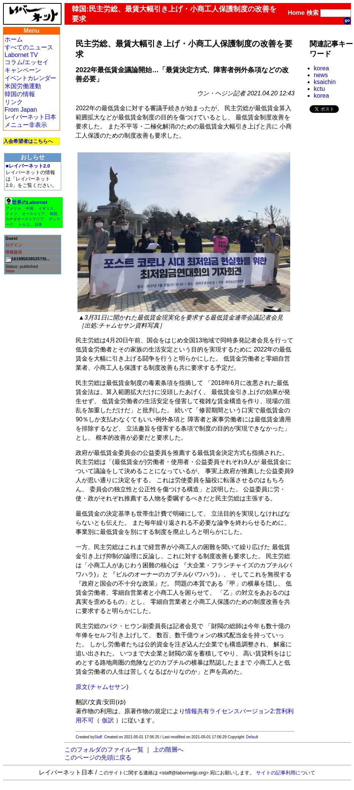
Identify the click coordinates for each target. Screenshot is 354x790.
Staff (98, 737)
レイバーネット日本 (30, 117)
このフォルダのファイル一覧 (104, 749)
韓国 (53, 214)
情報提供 (13, 252)
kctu (319, 88)
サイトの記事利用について (285, 773)
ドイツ (11, 214)
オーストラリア (30, 219)
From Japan (21, 109)
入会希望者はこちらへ (28, 141)
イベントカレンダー (30, 78)
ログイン (13, 244)
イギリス (46, 208)
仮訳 (108, 720)
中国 (29, 208)
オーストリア (33, 214)
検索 (313, 12)
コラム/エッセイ (27, 62)
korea (321, 68)
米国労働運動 (23, 86)
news (321, 75)
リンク (14, 102)
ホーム (14, 39)
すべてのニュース (29, 47)
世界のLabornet (29, 202)
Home (296, 12)
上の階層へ (168, 749)
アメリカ (13, 208)
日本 (38, 224)
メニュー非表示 (26, 125)
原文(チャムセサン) (102, 687)
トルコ (24, 224)
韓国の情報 (20, 94)
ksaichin (325, 82)
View (9, 271)
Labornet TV (21, 55)
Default (252, 737)
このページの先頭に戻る (98, 757)
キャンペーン (23, 70)
